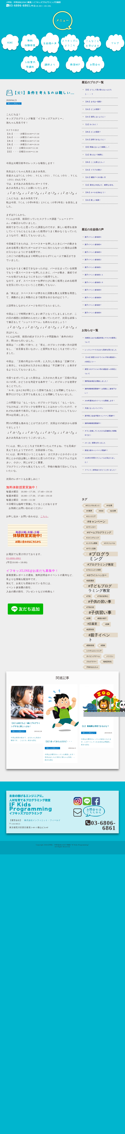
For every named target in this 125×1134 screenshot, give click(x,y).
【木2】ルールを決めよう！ (95, 192)
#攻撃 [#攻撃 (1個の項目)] (88, 618)
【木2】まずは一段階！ (93, 102)
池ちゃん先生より (14, 103)
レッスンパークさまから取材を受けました (101, 350)
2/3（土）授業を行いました (95, 443)
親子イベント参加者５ (93, 237)
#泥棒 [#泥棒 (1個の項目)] (107, 624)
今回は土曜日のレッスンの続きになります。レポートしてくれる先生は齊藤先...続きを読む (96, 741)
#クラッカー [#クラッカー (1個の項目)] (91, 527)
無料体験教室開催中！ (93, 423)
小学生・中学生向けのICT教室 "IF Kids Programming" (68, 845)
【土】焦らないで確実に (94, 155)
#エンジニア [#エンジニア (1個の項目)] (91, 516)
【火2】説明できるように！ (95, 139)
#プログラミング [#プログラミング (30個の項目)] (99, 554)
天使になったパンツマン (94, 408)
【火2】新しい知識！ (93, 200)
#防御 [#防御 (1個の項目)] (103, 645)
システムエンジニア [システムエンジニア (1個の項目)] (94, 651)
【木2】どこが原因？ (93, 132)
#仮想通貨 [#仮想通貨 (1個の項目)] (90, 581)
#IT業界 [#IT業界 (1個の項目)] (89, 511)
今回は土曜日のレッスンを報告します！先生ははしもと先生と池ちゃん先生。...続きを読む (60, 757)
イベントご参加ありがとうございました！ (101, 470)
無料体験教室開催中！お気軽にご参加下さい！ (101, 391)
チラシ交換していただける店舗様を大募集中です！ (101, 433)
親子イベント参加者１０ (94, 282)
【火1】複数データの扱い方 (95, 177)
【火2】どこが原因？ (93, 109)
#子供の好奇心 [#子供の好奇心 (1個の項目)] (102, 596)
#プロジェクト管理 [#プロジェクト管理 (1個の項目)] (93, 570)
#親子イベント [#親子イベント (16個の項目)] (99, 635)
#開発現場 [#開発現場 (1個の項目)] (90, 645)
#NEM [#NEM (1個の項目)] (101, 511)
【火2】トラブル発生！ (93, 170)
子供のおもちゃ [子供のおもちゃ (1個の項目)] (92, 667)
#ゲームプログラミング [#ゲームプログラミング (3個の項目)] (99, 532)
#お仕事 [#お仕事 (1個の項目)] (113, 511)
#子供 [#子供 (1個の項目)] (88, 596)
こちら (44, 516)
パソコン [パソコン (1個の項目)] (110, 656)
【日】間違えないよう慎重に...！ (97, 147)
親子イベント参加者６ (93, 313)
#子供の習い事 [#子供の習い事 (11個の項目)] (99, 602)
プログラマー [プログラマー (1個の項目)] (91, 661)
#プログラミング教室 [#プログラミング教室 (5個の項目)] (101, 564)
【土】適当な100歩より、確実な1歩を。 (100, 185)
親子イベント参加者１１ (94, 275)
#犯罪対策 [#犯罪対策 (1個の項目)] (90, 629)
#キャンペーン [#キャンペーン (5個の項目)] (96, 521)
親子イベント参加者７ (93, 305)
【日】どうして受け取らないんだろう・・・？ (98, 92)
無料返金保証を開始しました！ (96, 381)
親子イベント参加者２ (93, 260)
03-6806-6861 (18, 5)
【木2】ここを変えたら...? (94, 162)
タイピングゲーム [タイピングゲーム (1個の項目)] (93, 656)
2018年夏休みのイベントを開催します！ (100, 401)
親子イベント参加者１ (93, 267)
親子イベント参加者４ (93, 244)
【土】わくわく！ (91, 124)
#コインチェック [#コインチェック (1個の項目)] (92, 538)
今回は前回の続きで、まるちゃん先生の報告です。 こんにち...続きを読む (26, 739)
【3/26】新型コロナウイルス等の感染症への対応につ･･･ (100, 359)
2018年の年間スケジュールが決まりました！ (100, 460)
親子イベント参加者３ (93, 252)
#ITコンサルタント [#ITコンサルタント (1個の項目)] (93, 505)
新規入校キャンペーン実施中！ (96, 450)
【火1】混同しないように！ (95, 117)
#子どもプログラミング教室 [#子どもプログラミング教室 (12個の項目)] (100, 586)
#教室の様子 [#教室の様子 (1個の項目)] (101, 618)
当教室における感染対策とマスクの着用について (101, 340)
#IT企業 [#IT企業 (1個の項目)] (109, 505)
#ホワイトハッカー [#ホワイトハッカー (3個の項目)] (97, 575)
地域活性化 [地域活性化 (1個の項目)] (107, 661)
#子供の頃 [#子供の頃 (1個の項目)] (90, 607)
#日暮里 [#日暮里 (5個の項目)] (92, 623)
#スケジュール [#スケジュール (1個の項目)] (109, 543)
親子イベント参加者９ (93, 290)
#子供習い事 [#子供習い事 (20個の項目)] (100, 612)
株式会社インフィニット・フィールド (42, 820)
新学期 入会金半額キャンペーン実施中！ (100, 416)
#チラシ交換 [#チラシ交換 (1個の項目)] (91, 548)
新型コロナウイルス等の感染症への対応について (101, 371)
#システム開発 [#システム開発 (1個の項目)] (91, 543)
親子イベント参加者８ (93, 297)
